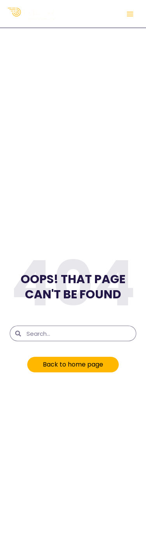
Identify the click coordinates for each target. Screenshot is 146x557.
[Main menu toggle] (130, 14)
